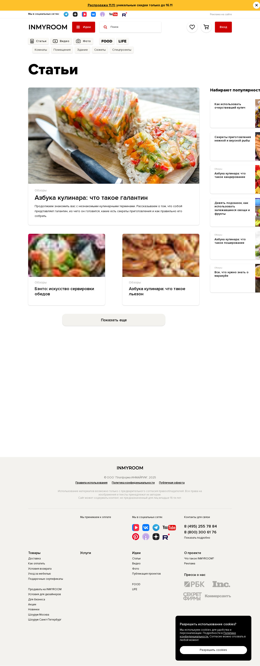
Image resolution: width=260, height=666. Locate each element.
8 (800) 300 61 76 (200, 532)
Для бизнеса (36, 599)
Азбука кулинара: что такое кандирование (230, 175)
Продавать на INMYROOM (45, 589)
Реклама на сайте (221, 14)
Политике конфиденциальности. (208, 634)
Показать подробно (197, 537)
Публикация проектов (146, 573)
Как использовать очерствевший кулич (229, 106)
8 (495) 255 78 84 (200, 526)
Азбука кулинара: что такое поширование (230, 241)
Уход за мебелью (39, 573)
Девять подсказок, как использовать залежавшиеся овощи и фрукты (232, 208)
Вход (223, 27)
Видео (64, 41)
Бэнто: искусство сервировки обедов (64, 291)
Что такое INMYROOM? (199, 558)
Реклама (189, 563)
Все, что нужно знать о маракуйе (231, 274)
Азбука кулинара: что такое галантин (91, 198)
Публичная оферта (172, 482)
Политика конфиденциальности (133, 482)
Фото (87, 41)
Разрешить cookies (213, 650)
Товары (34, 553)
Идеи (136, 553)
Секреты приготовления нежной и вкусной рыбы (232, 139)
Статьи (41, 41)
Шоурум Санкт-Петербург (45, 619)
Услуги (85, 553)
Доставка (34, 558)
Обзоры (41, 190)
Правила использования (91, 482)
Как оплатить (36, 563)
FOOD (136, 584)
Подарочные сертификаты (45, 579)
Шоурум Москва (38, 614)
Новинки (33, 609)
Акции (32, 604)
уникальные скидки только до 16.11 (130, 5)
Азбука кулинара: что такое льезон (157, 291)
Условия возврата (40, 568)
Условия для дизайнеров (44, 594)
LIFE (134, 589)
